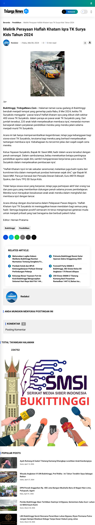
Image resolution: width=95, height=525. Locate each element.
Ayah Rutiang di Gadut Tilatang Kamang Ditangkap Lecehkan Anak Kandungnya (56, 461)
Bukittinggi (9, 228)
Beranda (6, 22)
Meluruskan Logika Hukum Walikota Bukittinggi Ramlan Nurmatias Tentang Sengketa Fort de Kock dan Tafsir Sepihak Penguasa (27, 259)
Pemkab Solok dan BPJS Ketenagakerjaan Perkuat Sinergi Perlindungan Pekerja (27, 269)
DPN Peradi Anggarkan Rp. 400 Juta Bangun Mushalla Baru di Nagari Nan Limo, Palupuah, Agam (55, 489)
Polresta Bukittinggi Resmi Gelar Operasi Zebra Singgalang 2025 (68, 257)
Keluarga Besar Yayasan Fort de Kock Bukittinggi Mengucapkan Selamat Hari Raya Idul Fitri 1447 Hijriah (27, 279)
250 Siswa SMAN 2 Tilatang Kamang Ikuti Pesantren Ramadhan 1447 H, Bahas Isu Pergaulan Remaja (66, 279)
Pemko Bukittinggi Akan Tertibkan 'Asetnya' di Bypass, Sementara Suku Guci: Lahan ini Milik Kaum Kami (57, 503)
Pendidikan (16, 22)
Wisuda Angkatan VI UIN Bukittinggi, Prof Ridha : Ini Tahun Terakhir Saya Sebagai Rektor (56, 475)
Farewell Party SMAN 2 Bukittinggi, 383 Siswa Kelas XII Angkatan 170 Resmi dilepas (67, 269)
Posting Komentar (15, 329)
